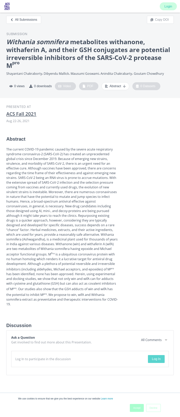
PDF (87, 86)
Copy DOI (159, 19)
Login (168, 6)
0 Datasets (146, 86)
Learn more (107, 398)
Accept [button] (136, 408)
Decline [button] (153, 408)
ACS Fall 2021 (21, 114)
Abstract (115, 86)
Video (64, 86)
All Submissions (23, 19)
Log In (156, 359)
